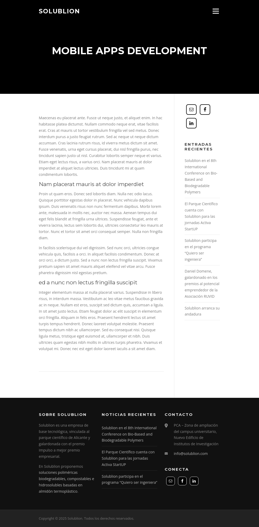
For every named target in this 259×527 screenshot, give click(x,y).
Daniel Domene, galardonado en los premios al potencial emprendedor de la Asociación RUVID (202, 284)
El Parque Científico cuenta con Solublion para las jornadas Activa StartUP (201, 216)
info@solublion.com (191, 453)
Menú (215, 11)
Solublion (59, 11)
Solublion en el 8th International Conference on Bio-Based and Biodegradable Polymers (129, 434)
